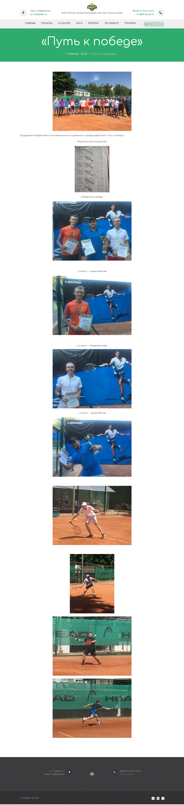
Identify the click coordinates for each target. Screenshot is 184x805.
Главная (72, 53)
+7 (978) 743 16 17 (145, 14)
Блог (85, 53)
